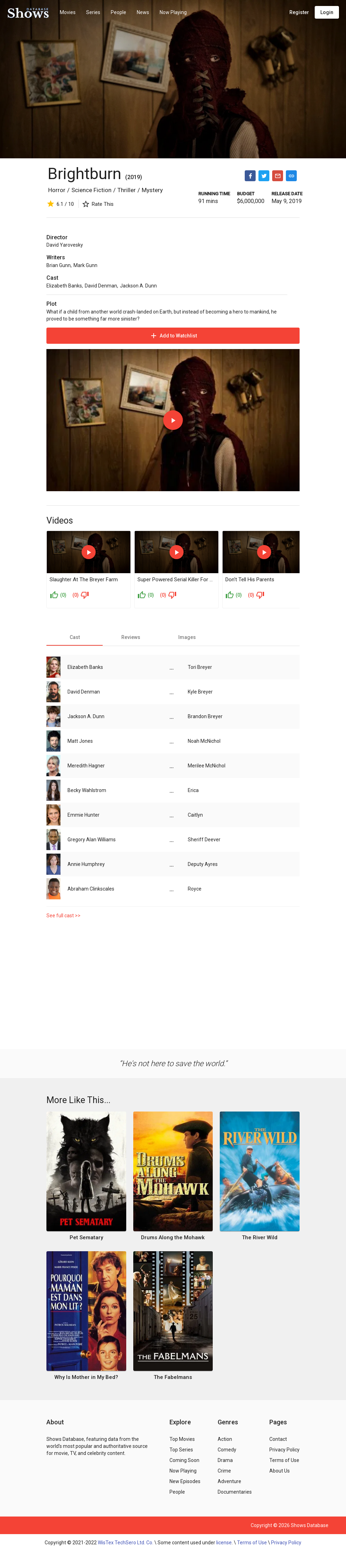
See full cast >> (63, 915)
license (224, 1542)
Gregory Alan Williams (92, 839)
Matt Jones (80, 741)
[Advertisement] (173, 982)
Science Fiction (91, 190)
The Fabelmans (173, 1377)
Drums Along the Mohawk (173, 1237)
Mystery (152, 190)
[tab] (74, 637)
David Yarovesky (64, 245)
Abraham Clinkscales (91, 889)
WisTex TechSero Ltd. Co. (125, 1542)
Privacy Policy (286, 1542)
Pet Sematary (86, 1237)
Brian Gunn (58, 265)
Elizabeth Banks (64, 286)
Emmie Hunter (84, 815)
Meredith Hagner (86, 765)
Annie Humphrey (86, 864)
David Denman (101, 286)
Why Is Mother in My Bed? (86, 1377)
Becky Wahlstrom (87, 790)
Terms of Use (252, 1542)
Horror (56, 190)
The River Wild (259, 1237)
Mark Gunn (85, 265)
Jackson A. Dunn (138, 286)
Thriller (126, 190)
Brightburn (84, 173)
